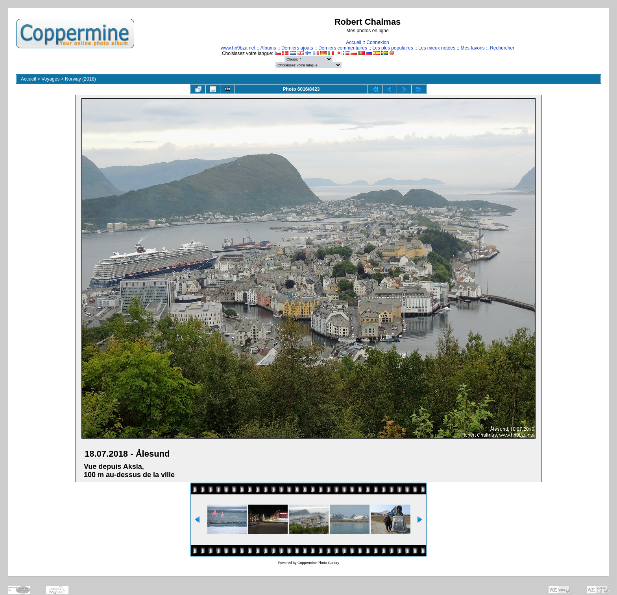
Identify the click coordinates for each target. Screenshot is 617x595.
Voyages (50, 79)
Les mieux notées (436, 48)
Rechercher (502, 48)
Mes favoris (472, 48)
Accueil (353, 42)
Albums (268, 48)
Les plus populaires (392, 48)
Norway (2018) (80, 79)
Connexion (377, 42)
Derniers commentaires (342, 48)
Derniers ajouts (297, 48)
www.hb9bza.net (238, 48)
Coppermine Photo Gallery (318, 563)
